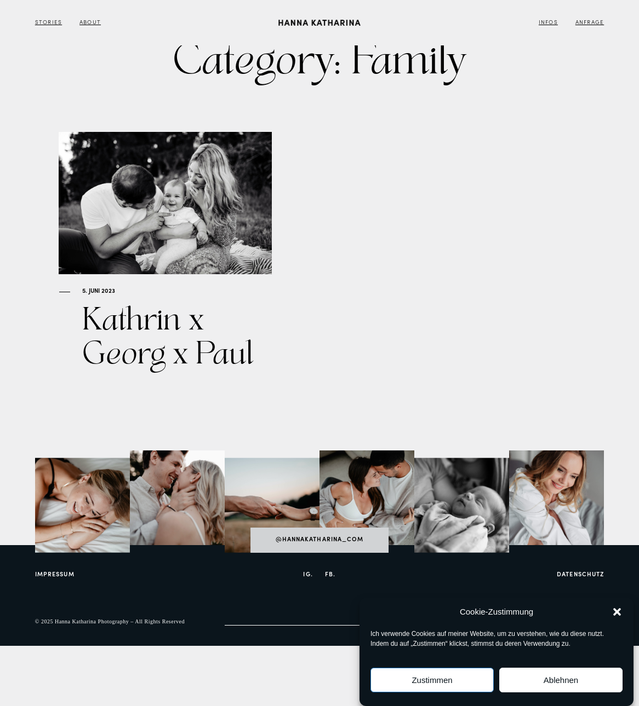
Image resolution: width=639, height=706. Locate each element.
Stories (48, 23)
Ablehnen (561, 681)
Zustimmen (432, 681)
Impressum (55, 608)
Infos (548, 23)
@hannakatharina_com (320, 573)
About (90, 23)
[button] (617, 612)
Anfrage (589, 23)
